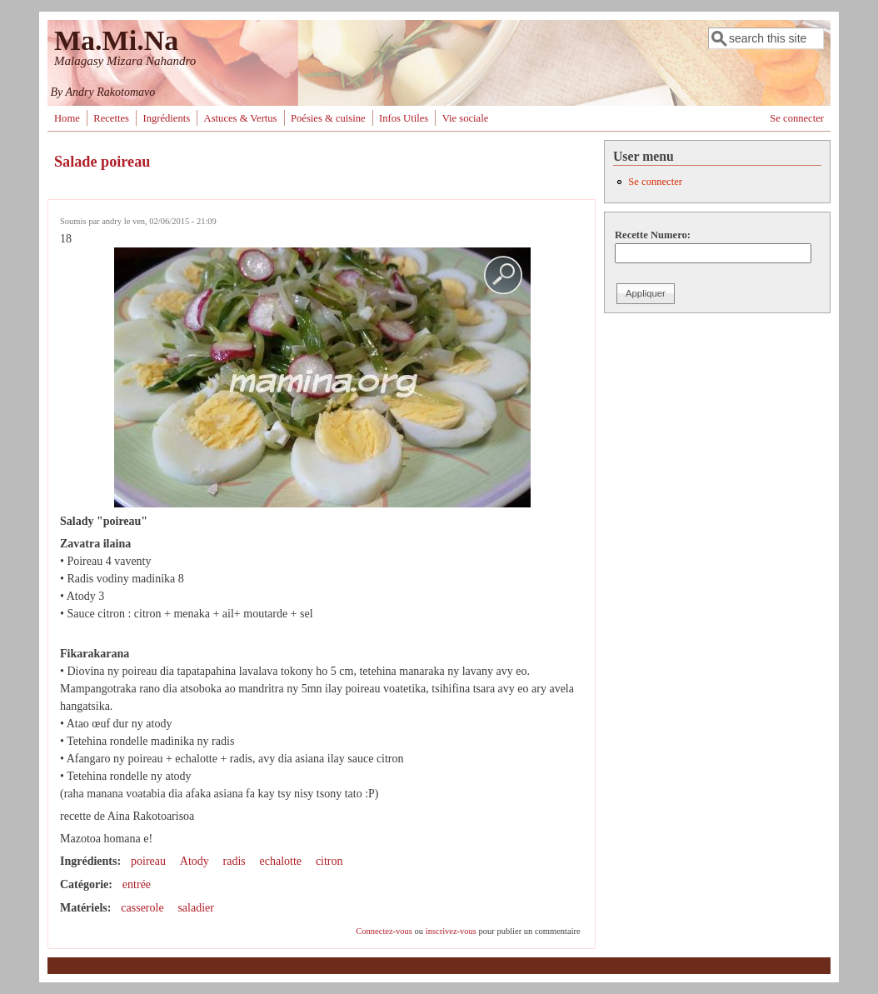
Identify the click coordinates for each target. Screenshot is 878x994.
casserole (142, 908)
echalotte (281, 861)
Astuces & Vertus (240, 118)
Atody (194, 861)
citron (329, 861)
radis (234, 861)
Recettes (111, 118)
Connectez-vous (384, 931)
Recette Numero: (653, 235)
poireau (148, 861)
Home (67, 118)
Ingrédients (166, 118)
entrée (136, 884)
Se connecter (797, 118)
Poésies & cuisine (328, 118)
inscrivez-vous (451, 931)
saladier (195, 908)
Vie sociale (465, 118)
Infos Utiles (403, 118)
